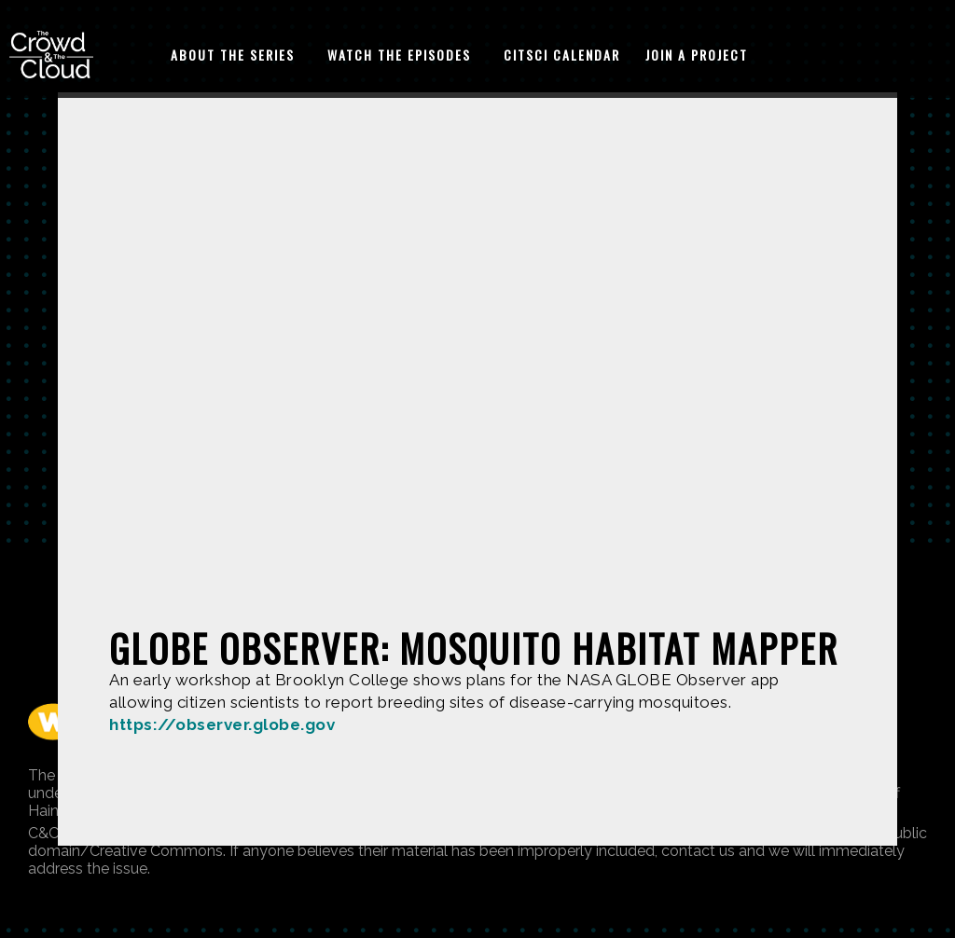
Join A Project (696, 54)
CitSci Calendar (562, 54)
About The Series (233, 54)
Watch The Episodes (399, 54)
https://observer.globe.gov (222, 724)
